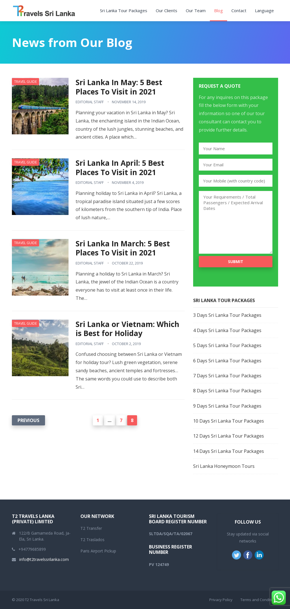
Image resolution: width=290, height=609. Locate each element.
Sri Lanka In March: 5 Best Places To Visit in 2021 (123, 248)
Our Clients (166, 10)
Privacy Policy (221, 599)
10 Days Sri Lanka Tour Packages (228, 421)
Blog (218, 10)
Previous (28, 420)
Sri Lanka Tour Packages (123, 10)
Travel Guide (25, 81)
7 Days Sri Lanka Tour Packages (227, 376)
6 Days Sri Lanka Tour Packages (227, 361)
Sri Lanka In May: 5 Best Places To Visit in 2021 (119, 87)
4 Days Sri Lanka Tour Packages (227, 330)
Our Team (196, 10)
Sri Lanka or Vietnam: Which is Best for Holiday (127, 329)
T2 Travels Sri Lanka (42, 599)
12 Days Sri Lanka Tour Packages (228, 436)
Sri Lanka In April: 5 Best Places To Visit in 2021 (120, 167)
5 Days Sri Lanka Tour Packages (227, 345)
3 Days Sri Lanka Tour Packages (227, 315)
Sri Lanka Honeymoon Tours (224, 466)
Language (264, 10)
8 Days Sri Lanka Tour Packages (227, 391)
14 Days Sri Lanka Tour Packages (228, 451)
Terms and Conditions (259, 599)
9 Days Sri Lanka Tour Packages (227, 406)
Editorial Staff (90, 101)
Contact (238, 10)
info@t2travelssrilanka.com (44, 559)
